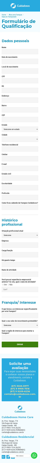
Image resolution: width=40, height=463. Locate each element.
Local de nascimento (10, 67)
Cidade (4, 135)
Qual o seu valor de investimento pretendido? (20, 321)
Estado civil (6, 174)
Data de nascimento (9, 57)
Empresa (5, 241)
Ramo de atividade (9, 270)
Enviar (20, 344)
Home (4, 15)
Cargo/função (7, 250)
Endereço (5, 96)
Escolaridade (7, 183)
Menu (36, 5)
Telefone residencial (10, 145)
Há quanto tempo (8, 260)
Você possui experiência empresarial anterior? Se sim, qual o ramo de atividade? (19, 280)
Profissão (5, 193)
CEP (3, 115)
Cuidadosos (20, 5)
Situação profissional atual (12, 231)
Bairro (4, 105)
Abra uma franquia (15, 15)
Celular (4, 154)
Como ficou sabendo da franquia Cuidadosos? (20, 203)
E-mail (4, 164)
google (3, 457)
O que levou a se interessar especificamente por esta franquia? (19, 310)
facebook (8, 457)
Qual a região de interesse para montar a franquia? (18, 332)
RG (3, 86)
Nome (4, 47)
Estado (4, 125)
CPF (3, 76)
